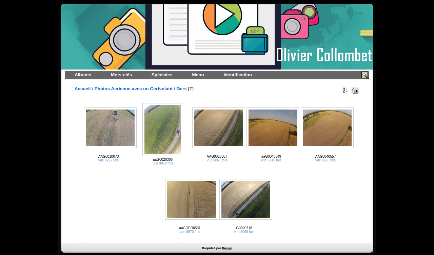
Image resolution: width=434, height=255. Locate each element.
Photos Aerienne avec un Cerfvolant (134, 88)
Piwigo (227, 248)
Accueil (83, 88)
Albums (83, 74)
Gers (181, 88)
